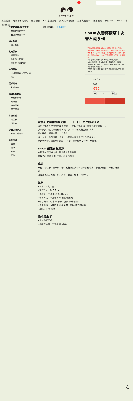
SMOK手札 (122, 21)
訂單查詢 (83, 3)
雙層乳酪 (15, 55)
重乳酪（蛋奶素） (19, 63)
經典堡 (14, 101)
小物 (13, 151)
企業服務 (97, 21)
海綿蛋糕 (15, 105)
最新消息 (35, 21)
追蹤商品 (128, 381)
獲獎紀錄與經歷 (66, 21)
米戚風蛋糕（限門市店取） (21, 75)
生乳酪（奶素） (18, 59)
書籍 (13, 144)
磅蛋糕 (14, 119)
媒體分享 (6, 25)
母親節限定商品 (18, 31)
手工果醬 (15, 109)
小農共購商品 (17, 133)
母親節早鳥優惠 (20, 21)
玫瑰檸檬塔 (16, 98)
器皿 (13, 147)
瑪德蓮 (14, 123)
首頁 (41, 27)
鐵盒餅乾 (15, 45)
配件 (13, 155)
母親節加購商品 (18, 35)
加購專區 (15, 87)
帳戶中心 (88, 3)
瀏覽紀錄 (128, 366)
